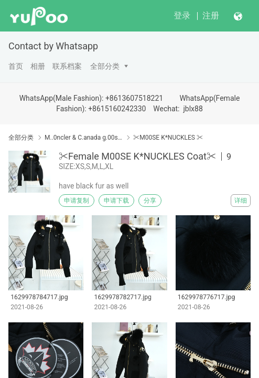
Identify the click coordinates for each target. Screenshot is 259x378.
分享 (150, 200)
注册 (210, 15)
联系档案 (67, 66)
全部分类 (105, 66)
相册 (37, 66)
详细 (240, 200)
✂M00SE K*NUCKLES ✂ (168, 137)
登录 (182, 15)
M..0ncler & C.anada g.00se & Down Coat (83, 137)
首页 (15, 66)
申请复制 (76, 200)
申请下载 (116, 200)
